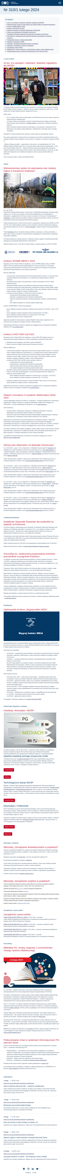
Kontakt (34, 1172)
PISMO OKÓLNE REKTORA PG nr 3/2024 (16, 917)
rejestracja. (29, 860)
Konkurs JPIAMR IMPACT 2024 (16, 26)
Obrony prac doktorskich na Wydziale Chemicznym (21, 32)
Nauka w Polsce (9, 826)
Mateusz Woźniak (12, 455)
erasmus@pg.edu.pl (10, 598)
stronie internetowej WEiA (34, 699)
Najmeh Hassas (31, 123)
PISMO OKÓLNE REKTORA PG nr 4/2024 (16, 924)
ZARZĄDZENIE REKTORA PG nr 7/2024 (15, 929)
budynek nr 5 (51, 448)
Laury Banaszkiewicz (48, 450)
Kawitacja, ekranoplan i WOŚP (15, 41)
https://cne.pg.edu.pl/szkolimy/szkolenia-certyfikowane (19, 1083)
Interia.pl (7, 777)
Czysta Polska (9, 770)
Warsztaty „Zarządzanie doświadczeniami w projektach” (22, 43)
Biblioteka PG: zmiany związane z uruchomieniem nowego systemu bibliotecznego (30, 49)
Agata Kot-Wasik (36, 453)
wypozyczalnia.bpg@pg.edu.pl (12, 1032)
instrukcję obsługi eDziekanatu (38, 1060)
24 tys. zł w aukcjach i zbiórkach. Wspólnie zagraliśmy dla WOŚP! (25, 22)
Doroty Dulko (46, 483)
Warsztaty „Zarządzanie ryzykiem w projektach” (20, 45)
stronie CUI (45, 1063)
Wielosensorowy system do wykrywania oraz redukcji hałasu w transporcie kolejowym (31, 24)
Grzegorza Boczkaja (23, 759)
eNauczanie (42, 1016)
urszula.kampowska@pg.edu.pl (34, 460)
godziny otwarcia (14, 1007)
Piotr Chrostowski (30, 227)
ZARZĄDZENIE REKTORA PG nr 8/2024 (15, 934)
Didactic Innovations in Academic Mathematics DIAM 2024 (23, 30)
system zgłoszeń (13, 1068)
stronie (36, 325)
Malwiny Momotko (47, 499)
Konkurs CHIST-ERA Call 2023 (16, 28)
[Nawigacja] (59, 3)
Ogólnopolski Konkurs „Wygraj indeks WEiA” (19, 40)
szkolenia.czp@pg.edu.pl (26, 873)
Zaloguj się (28, 1172)
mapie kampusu (41, 404)
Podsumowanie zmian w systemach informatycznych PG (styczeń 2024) (27, 51)
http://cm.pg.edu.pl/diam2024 (12, 437)
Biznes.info (8, 834)
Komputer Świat (9, 800)
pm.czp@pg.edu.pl (18, 327)
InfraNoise (7, 218)
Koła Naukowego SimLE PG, (24, 789)
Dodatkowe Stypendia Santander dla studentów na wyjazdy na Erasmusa (27, 34)
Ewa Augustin (49, 471)
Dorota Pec (22, 857)
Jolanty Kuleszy (46, 467)
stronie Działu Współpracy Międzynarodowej (36, 546)
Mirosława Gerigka (28, 819)
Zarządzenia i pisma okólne (15, 47)
